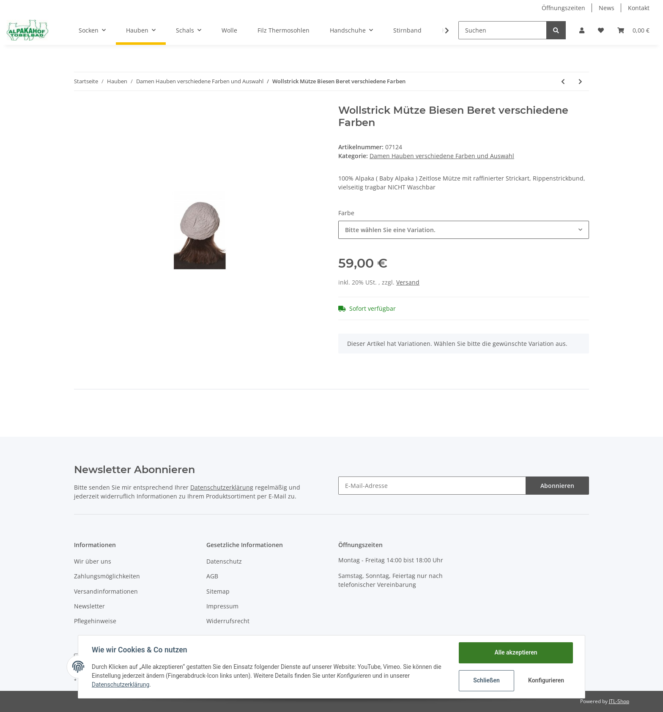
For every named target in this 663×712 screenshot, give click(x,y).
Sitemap (218, 591)
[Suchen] (502, 30)
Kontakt (638, 8)
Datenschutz (224, 561)
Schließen (486, 680)
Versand (407, 282)
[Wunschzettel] (601, 30)
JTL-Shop (619, 701)
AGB (212, 576)
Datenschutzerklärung (221, 487)
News (606, 8)
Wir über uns (92, 561)
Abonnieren (557, 486)
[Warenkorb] (633, 30)
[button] (582, 30)
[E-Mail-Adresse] (432, 485)
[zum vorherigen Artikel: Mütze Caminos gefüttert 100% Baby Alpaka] (563, 81)
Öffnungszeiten (563, 8)
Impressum (222, 606)
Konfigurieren (546, 680)
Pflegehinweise (95, 621)
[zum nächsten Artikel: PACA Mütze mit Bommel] (580, 81)
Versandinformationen (106, 591)
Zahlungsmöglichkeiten (107, 576)
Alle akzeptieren (515, 652)
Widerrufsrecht (227, 621)
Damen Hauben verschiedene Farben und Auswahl (442, 156)
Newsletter (89, 606)
